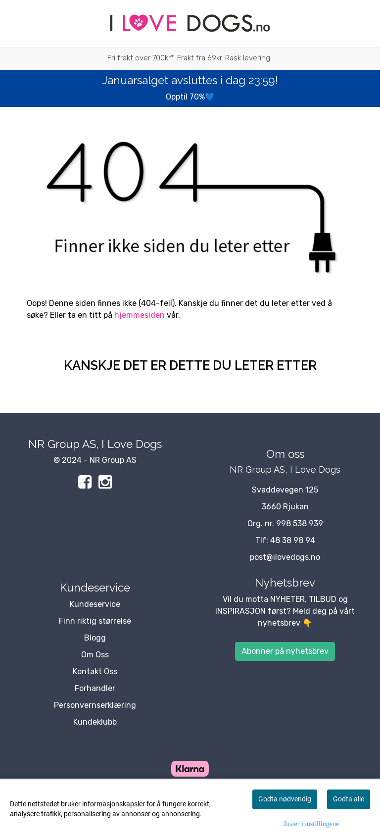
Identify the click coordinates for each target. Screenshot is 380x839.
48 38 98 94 (292, 540)
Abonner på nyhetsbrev (285, 651)
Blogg (95, 637)
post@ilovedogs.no (285, 557)
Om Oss (95, 654)
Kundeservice (95, 604)
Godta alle (348, 799)
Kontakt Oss (95, 671)
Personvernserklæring (95, 705)
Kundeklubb (95, 722)
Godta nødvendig (284, 799)
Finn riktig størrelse (95, 621)
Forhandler (95, 688)
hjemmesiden (139, 315)
